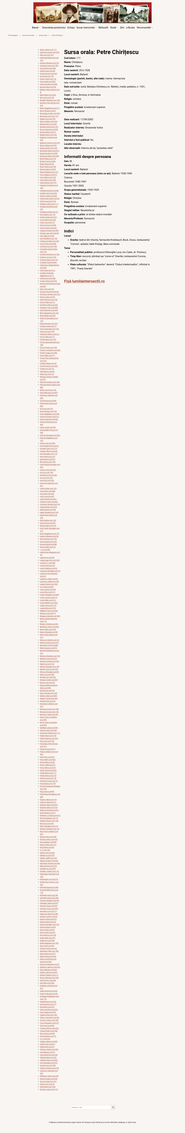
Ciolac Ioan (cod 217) (47, 222)
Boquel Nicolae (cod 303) (49, 153)
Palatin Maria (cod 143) (48, 736)
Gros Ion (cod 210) (46, 409)
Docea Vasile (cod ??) (47, 302)
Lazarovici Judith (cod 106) (49, 581)
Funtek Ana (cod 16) (47, 369)
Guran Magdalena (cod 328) (49, 414)
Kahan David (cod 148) (48, 510)
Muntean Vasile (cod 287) (49, 680)
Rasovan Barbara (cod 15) (49, 818)
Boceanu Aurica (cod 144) (49, 127)
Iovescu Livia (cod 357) (48, 470)
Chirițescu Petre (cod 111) (49, 204)
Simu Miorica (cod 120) (48, 935)
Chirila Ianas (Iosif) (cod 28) (49, 198)
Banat (35, 27)
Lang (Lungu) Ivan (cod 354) (49, 560)
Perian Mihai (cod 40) (47, 762)
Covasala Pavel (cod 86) (48, 262)
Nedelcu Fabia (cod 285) (48, 696)
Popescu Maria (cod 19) (48, 799)
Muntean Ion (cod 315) (48, 677)
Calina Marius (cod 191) (48, 183)
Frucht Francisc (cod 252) (49, 366)
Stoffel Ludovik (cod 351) (48, 972)
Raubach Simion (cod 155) (49, 821)
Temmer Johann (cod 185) (49, 1020)
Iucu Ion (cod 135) (46, 478)
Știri (122, 27)
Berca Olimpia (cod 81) (48, 111)
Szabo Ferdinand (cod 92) (49, 994)
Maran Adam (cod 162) (48, 629)
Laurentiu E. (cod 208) (47, 563)
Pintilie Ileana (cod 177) (48, 773)
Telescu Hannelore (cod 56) (49, 1017)
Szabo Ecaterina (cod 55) (48, 991)
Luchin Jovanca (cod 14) (48, 597)
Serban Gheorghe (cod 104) (49, 924)
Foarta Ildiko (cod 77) (47, 355)
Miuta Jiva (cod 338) (47, 674)
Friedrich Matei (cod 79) (48, 363)
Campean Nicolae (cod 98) (49, 190)
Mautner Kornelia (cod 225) (49, 661)
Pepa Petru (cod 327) (47, 757)
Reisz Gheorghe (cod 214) (49, 826)
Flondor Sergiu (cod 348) (48, 353)
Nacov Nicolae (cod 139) (48, 693)
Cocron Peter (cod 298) (48, 244)
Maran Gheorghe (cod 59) (49, 632)
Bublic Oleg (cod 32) (47, 164)
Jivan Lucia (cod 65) (47, 496)
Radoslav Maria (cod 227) (49, 805)
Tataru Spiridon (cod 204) (49, 1009)
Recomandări (144, 27)
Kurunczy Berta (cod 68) (48, 544)
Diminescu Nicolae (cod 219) (50, 294)
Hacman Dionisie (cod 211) (49, 417)
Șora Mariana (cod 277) (48, 1004)
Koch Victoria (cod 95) (47, 523)
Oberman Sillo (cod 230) (48, 730)
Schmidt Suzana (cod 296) (49, 887)
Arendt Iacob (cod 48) (47, 71)
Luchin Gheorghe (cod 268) (49, 595)
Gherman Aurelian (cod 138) (49, 382)
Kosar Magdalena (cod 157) (49, 533)
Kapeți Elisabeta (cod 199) (49, 512)
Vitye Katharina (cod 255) (49, 1055)
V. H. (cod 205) (45, 1039)
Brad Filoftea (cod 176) (48, 159)
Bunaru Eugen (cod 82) (48, 169)
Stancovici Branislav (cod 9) (49, 964)
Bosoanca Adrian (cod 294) (49, 156)
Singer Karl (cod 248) (47, 940)
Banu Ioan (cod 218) (47, 97)
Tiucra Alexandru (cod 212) (49, 1023)
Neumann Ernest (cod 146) (49, 712)
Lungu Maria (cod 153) (48, 608)
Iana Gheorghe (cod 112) (48, 454)
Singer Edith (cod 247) (47, 938)
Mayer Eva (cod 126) (47, 664)
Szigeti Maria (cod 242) (48, 1002)
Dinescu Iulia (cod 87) (47, 297)
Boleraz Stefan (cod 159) (48, 148)
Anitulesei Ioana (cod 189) (49, 66)
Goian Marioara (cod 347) (49, 393)
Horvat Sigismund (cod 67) (49, 446)
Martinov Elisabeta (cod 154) (50, 656)
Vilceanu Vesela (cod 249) (49, 1049)
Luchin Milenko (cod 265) (49, 603)
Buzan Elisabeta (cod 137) (49, 172)
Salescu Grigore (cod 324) (49, 861)
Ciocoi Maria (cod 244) (48, 220)
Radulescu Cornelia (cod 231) (50, 815)
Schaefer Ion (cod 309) (48, 869)
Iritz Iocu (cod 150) (46, 472)
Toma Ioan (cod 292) (47, 1025)
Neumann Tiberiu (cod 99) (49, 714)
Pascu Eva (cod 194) (47, 741)
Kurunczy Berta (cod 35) (48, 542)
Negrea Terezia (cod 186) (48, 698)
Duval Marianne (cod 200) (49, 310)
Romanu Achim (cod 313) (49, 839)
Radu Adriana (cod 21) (47, 813)
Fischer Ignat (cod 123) (48, 339)
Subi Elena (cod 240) (47, 983)
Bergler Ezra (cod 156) (47, 119)
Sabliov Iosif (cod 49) (47, 853)
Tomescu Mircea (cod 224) (49, 1028)
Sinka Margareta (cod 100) (49, 943)
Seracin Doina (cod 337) (48, 919)
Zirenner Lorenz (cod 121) (49, 1089)
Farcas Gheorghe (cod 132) (49, 329)
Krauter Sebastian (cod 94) (49, 536)
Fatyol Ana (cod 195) (47, 331)
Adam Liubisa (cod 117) (48, 50)
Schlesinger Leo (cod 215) (49, 879)
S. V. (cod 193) (45, 850)
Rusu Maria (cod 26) (47, 847)
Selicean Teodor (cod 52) (48, 916)
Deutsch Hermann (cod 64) (49, 292)
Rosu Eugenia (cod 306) (48, 842)
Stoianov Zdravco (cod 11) (49, 975)
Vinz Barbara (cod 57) (47, 1052)
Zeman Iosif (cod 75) (47, 1084)
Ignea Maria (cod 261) (47, 459)
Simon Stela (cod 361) (47, 932)
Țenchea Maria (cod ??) (48, 1036)
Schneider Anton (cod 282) (49, 898)
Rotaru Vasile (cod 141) (48, 845)
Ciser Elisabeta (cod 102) (48, 238)
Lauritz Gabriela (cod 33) (48, 568)
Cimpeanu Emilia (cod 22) (49, 212)
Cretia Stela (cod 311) (47, 270)
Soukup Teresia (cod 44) (48, 948)
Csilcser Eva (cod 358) (47, 278)
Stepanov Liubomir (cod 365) (50, 967)
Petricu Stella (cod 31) (47, 765)
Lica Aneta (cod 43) (47, 587)
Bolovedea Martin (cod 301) (49, 151)
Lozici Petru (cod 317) (47, 592)
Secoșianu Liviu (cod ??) (48, 911)
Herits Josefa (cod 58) (47, 427)
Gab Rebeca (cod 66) (47, 371)
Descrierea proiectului (53, 27)
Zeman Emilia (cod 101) (48, 1081)
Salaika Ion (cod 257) (47, 855)
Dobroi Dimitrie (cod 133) (48, 300)
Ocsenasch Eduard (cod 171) (50, 733)
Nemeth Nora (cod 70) (47, 701)
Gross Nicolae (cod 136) (48, 411)
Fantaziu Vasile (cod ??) (48, 326)
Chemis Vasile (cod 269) (48, 196)
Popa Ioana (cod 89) (47, 791)
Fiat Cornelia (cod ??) (47, 337)
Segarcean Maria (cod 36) (49, 914)
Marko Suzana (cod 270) (48, 648)
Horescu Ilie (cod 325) (47, 443)
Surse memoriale (85, 27)
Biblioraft (103, 27)
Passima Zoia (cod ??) (47, 749)
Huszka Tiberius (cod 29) (48, 451)
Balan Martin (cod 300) (48, 95)
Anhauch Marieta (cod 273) (49, 63)
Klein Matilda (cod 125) (48, 520)
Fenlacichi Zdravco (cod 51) (49, 334)
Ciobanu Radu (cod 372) (48, 217)
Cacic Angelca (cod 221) (48, 175)
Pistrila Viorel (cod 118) (48, 778)
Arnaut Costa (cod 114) (48, 79)
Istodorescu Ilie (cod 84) (48, 475)
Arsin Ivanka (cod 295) (48, 81)
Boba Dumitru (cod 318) (48, 124)
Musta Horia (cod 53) (47, 690)
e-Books (130, 27)
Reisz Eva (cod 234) (47, 823)
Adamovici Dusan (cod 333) (49, 52)
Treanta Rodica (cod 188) (49, 1031)
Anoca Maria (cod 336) (48, 68)
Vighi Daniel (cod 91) (47, 1047)
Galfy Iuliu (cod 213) (47, 374)
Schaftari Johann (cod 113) (49, 871)
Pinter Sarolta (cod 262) (48, 770)
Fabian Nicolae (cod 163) (48, 323)
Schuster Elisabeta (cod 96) (49, 900)
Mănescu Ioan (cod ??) (48, 613)
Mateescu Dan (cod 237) (48, 659)
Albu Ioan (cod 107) (47, 55)
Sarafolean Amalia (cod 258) (50, 863)
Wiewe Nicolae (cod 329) (48, 1079)
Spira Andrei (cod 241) (47, 954)
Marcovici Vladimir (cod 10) (49, 640)
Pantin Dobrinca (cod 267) (49, 738)
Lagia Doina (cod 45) (47, 557)
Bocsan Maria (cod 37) (48, 132)
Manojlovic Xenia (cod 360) (49, 627)
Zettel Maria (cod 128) (47, 1087)
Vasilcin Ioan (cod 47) (47, 1044)
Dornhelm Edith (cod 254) (49, 305)
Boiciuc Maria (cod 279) (48, 145)
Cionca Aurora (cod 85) (48, 225)
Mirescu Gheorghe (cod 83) (49, 672)
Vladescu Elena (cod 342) (49, 1060)
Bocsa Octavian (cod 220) (49, 129)
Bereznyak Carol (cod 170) (49, 116)
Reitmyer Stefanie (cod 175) (49, 829)
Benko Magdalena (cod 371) (50, 108)
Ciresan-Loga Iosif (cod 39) (49, 233)
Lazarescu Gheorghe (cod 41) (50, 571)
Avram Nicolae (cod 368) (48, 84)
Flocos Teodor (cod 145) (48, 347)
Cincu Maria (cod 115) (47, 214)
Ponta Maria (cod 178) (47, 783)
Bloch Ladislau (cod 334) (48, 121)
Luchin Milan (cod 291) (48, 600)
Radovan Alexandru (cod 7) (49, 810)
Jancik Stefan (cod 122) (48, 488)
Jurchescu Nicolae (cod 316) (50, 504)
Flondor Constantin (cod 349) (50, 350)
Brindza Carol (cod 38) (47, 161)
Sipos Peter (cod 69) (47, 946)
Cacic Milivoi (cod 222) (48, 180)
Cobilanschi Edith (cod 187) (49, 241)
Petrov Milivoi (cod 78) (48, 768)
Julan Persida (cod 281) (48, 499)
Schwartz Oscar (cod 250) (49, 909)
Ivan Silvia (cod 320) (47, 480)
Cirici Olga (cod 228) (47, 236)
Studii (113, 27)
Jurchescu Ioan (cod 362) (49, 502)
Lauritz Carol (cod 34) (47, 565)
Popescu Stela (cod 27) (48, 802)
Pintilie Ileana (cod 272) (48, 776)
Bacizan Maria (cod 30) (48, 87)
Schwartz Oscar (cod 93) (48, 906)
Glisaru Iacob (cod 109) (48, 390)
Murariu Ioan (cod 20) (47, 682)
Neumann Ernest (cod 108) (49, 709)
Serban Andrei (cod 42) (48, 922)
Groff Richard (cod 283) (48, 401)
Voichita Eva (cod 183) (48, 1065)
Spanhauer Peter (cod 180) (49, 951)
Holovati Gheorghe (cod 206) (50, 435)
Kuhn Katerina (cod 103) (48, 539)
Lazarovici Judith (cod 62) (49, 579)
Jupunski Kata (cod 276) (48, 507)
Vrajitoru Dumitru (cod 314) (49, 1068)
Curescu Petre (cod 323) (48, 281)
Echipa (71, 27)
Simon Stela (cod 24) (47, 930)
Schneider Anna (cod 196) (49, 895)
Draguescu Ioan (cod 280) (49, 307)
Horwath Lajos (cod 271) (48, 448)
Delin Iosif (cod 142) (47, 289)
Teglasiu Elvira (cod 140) (48, 1015)
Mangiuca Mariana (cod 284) (50, 616)
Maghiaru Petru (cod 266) (49, 611)
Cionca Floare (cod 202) (48, 228)
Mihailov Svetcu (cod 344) (49, 669)
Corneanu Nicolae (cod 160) (49, 254)
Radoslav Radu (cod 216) (48, 807)
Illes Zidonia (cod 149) (47, 462)
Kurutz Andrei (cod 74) (48, 547)
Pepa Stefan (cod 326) (47, 760)
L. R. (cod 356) (45, 549)
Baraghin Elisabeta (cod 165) (50, 100)
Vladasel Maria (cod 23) (48, 1057)
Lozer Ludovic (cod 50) (48, 589)
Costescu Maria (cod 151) (49, 260)
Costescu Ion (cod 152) (48, 257)
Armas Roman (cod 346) (48, 73)
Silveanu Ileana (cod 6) (48, 927)
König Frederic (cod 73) (48, 526)
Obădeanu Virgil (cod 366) (49, 728)
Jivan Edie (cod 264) (47, 494)
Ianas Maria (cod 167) (47, 456)
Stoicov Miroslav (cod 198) (49, 978)
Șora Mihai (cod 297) (47, 1007)
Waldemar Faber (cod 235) (49, 1076)
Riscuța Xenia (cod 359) (48, 837)
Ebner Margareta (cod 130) (49, 313)
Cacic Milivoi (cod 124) (48, 177)
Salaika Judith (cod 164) (48, 858)
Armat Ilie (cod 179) (47, 76)
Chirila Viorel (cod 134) (48, 201)
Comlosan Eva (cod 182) (48, 246)
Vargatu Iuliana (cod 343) (49, 1041)
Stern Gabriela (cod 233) (48, 970)
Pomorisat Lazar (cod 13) (49, 781)
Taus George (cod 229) (48, 1012)
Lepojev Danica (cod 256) (49, 584)
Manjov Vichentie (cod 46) (49, 624)
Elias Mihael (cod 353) (47, 316)
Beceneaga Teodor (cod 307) (50, 113)
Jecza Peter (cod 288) (47, 491)
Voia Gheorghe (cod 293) (48, 1063)
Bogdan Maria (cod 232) (48, 135)
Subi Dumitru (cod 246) (48, 980)
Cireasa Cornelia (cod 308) (49, 230)
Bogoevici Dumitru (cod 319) (50, 143)
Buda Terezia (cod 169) (48, 167)
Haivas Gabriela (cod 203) (49, 419)
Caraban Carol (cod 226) (48, 193)
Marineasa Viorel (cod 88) (49, 645)
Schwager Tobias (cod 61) (49, 903)
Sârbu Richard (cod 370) (48, 866)
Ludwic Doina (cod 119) (48, 605)
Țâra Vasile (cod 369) (47, 1033)
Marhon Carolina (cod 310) (49, 643)
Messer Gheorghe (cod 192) (49, 666)
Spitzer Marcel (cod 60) (48, 956)
